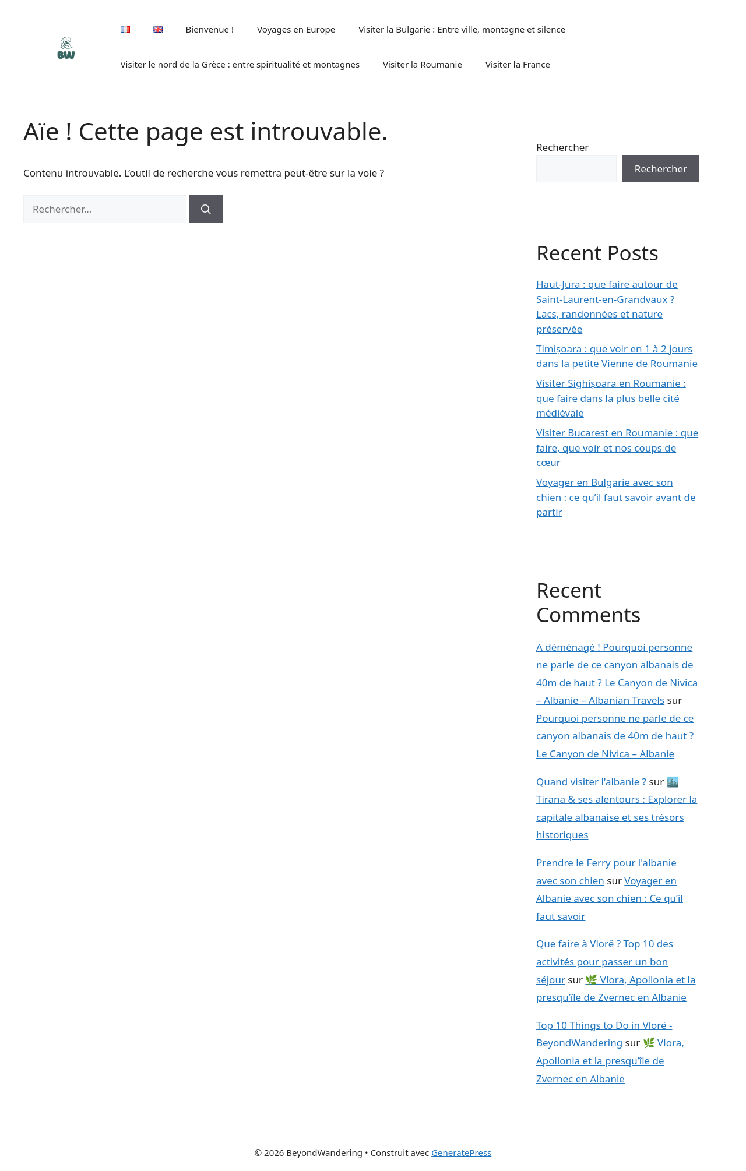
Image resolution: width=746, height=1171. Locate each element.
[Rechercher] (206, 209)
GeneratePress (461, 1152)
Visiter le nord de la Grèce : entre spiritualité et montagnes (240, 64)
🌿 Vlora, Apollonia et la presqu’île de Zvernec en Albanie (610, 1060)
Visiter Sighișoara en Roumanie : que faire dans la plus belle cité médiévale (611, 397)
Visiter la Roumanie (422, 64)
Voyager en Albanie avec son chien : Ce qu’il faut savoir (609, 898)
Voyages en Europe (296, 29)
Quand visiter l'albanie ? (591, 781)
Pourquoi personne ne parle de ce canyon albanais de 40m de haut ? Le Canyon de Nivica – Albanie (615, 735)
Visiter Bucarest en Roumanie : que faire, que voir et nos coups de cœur (617, 447)
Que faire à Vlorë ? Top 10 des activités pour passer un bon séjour (604, 961)
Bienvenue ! (210, 29)
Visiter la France (517, 64)
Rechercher (562, 147)
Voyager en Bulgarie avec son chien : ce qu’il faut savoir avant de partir (616, 497)
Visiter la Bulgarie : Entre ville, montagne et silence (461, 29)
